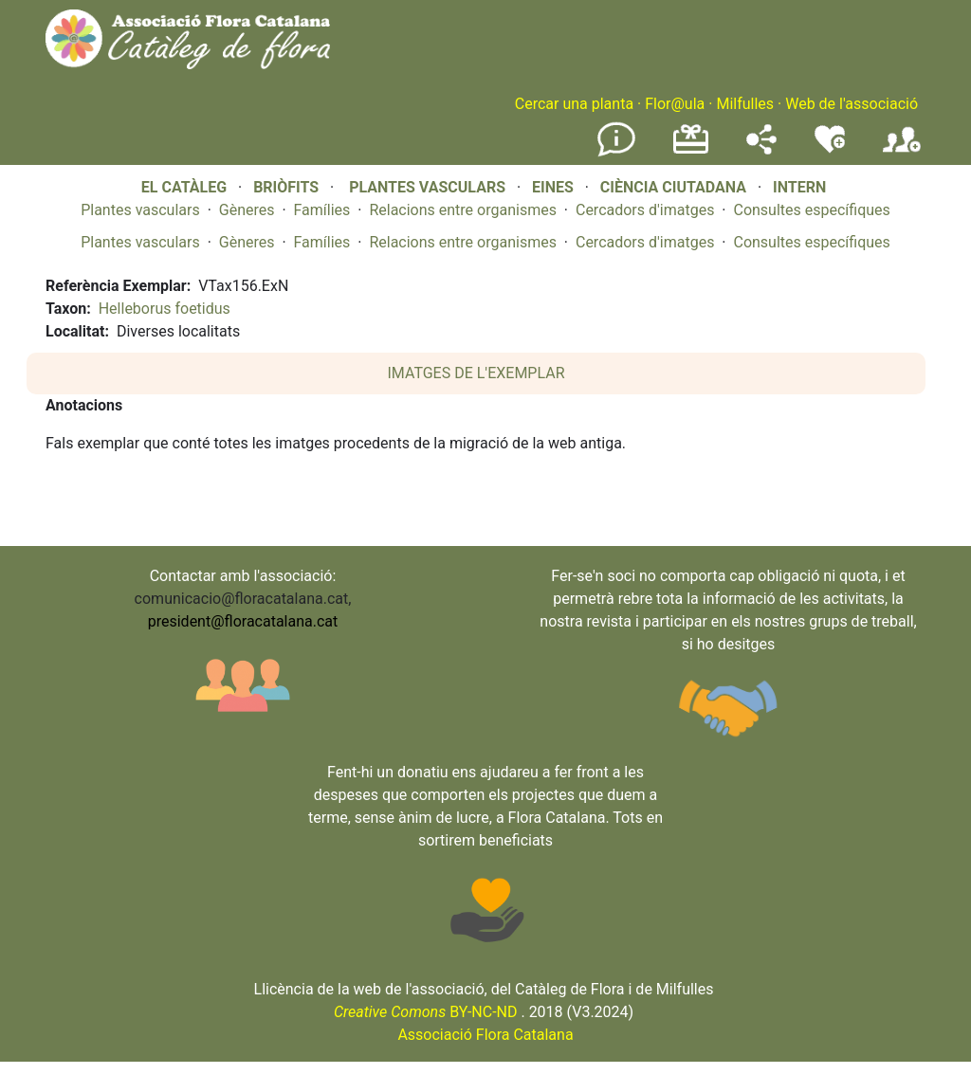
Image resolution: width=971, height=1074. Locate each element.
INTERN (799, 187)
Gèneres (247, 210)
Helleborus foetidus (164, 309)
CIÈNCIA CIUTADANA (673, 187)
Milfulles (745, 104)
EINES (553, 187)
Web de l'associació (851, 104)
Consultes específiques (811, 210)
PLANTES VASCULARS (427, 187)
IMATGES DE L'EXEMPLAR (476, 373)
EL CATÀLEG (184, 187)
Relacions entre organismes (463, 210)
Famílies (322, 210)
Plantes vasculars (140, 210)
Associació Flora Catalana (485, 1035)
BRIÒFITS (287, 187)
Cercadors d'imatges (645, 210)
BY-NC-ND (426, 1012)
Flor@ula (675, 104)
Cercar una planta (574, 104)
